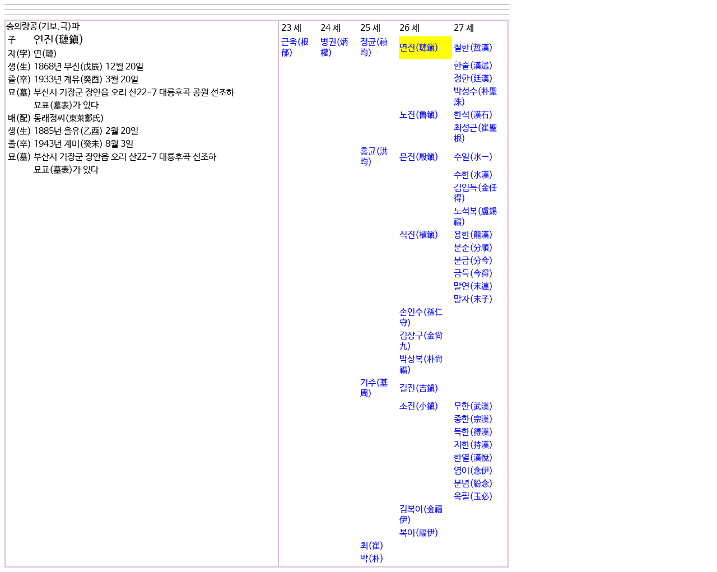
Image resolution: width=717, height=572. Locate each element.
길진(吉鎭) (419, 388)
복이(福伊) (419, 533)
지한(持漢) (473, 445)
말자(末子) (473, 299)
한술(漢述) (473, 66)
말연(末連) (473, 286)
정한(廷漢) (473, 78)
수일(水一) (473, 157)
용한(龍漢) (473, 235)
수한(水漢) (473, 175)
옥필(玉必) (473, 496)
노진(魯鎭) (419, 115)
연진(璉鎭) (419, 48)
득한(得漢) (473, 432)
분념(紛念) (473, 483)
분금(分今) (473, 260)
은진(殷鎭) (419, 157)
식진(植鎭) (419, 235)
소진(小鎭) (419, 406)
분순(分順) (473, 248)
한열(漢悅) (473, 458)
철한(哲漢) (473, 48)
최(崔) (372, 546)
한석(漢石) (473, 115)
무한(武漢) (473, 406)
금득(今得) (473, 273)
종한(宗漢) (473, 419)
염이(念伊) (473, 471)
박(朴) (372, 559)
